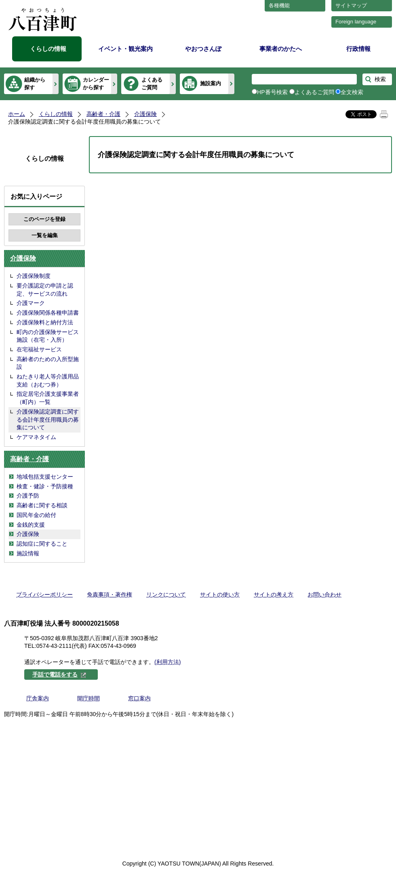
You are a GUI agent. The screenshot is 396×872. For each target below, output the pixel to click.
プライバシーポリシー (44, 594)
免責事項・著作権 (109, 594)
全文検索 (352, 92)
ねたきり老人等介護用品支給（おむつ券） (48, 380)
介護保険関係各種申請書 (48, 312)
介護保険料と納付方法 (45, 322)
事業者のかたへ (280, 48)
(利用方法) (167, 662)
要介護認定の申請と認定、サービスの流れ (45, 289)
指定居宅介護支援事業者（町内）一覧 (48, 398)
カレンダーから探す (96, 83)
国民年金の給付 (36, 515)
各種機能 (279, 5)
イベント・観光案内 (125, 48)
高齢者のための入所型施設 (48, 363)
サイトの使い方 (220, 594)
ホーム (16, 114)
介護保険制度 (34, 276)
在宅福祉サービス (39, 349)
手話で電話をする (59, 674)
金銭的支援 (31, 524)
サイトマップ (351, 5)
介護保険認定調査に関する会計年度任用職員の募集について (48, 419)
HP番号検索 (272, 92)
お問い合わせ (324, 594)
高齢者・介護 (103, 114)
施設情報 (28, 553)
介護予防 (28, 495)
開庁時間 (88, 698)
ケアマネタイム (36, 437)
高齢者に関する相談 (42, 505)
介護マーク (31, 303)
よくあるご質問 (151, 83)
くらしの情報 (48, 48)
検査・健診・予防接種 (45, 486)
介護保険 (145, 114)
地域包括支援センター (45, 476)
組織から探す (34, 83)
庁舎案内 (37, 698)
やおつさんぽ (203, 48)
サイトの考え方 (273, 594)
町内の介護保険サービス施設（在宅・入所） (48, 336)
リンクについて (166, 594)
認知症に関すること (42, 543)
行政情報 (358, 48)
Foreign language (355, 22)
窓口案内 (139, 698)
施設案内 (210, 83)
